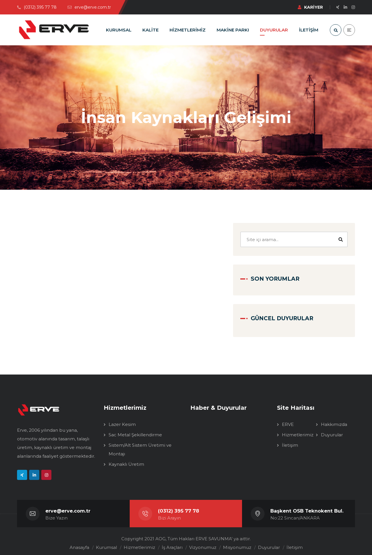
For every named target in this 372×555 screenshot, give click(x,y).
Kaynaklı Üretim (126, 460)
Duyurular (332, 430)
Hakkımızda (334, 420)
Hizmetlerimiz (297, 430)
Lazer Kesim (122, 420)
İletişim (290, 441)
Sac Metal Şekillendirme (135, 430)
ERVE (288, 420)
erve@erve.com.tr (67, 507)
